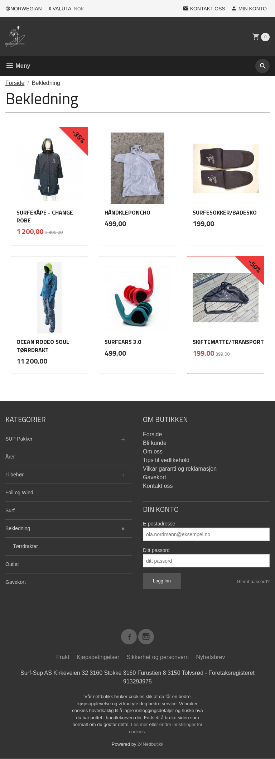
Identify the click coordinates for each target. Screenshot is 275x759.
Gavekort (15, 582)
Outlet (12, 564)
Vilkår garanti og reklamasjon (180, 469)
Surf (10, 510)
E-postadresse (159, 524)
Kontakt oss (158, 486)
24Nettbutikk (150, 744)
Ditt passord (156, 550)
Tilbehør (14, 474)
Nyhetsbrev (210, 657)
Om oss (153, 451)
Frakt (62, 657)
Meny (17, 66)
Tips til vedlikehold (166, 460)
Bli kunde (155, 443)
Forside (14, 83)
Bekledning (17, 528)
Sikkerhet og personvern (158, 657)
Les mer (140, 724)
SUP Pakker (19, 439)
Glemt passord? (253, 581)
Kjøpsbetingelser (98, 657)
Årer (10, 457)
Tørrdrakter (25, 546)
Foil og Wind (19, 492)
